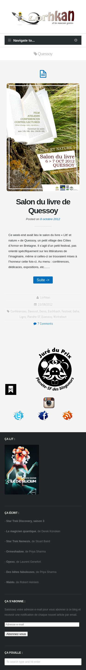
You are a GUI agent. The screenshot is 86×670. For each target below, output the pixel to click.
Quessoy (46, 317)
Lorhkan (45, 297)
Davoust (33, 311)
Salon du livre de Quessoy (43, 206)
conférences (19, 311)
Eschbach (54, 311)
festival (66, 311)
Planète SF (33, 317)
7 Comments (43, 324)
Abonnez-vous (16, 634)
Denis (43, 311)
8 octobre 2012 (50, 219)
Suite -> (43, 280)
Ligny (22, 317)
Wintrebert (60, 317)
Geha (76, 311)
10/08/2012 (45, 304)
